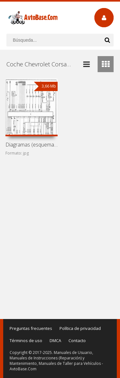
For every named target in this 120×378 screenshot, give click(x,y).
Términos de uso (26, 340)
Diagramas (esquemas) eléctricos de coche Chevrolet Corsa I (31, 144)
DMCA (55, 340)
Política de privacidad (80, 328)
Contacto (77, 340)
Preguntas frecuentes (31, 328)
